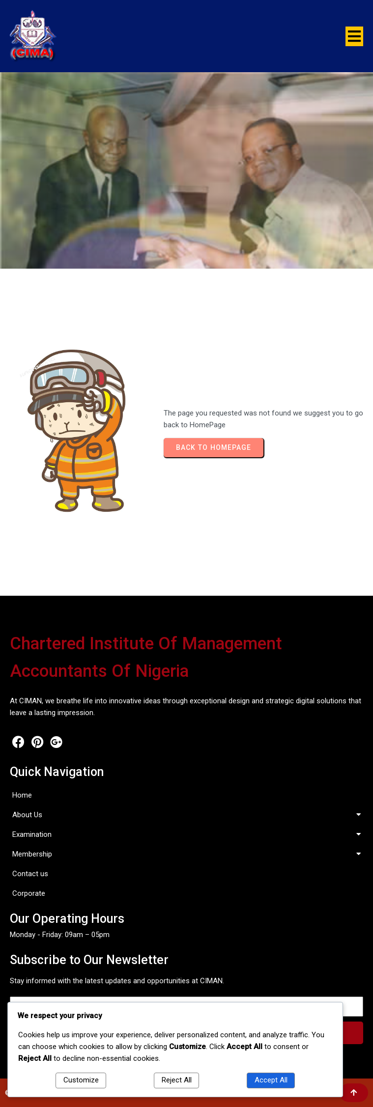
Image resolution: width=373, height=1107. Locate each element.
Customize (81, 1080)
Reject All (177, 1080)
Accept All (271, 1080)
